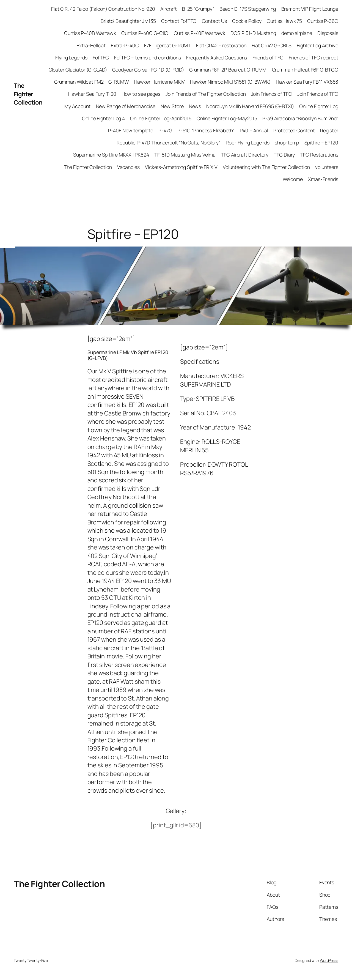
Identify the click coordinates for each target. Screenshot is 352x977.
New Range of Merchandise (126, 106)
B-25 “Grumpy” (198, 9)
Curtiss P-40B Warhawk (90, 33)
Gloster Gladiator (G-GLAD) (78, 69)
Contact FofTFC (179, 21)
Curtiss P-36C (322, 21)
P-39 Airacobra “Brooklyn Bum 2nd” (300, 118)
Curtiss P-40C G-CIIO (144, 33)
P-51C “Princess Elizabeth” (206, 130)
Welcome (293, 179)
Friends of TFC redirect (313, 57)
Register (329, 130)
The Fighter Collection (28, 93)
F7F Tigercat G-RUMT (167, 45)
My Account (77, 106)
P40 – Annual (254, 130)
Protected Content (294, 130)
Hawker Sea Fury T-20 (92, 94)
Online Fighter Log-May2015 (227, 118)
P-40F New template (130, 130)
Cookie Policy (247, 21)
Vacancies (128, 167)
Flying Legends (71, 57)
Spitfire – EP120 (321, 142)
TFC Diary (284, 154)
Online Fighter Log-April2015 (160, 118)
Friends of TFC (268, 57)
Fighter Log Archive (317, 45)
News (195, 106)
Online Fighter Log (318, 106)
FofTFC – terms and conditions (147, 57)
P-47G (165, 130)
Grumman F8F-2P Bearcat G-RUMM (227, 69)
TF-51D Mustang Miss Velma (185, 154)
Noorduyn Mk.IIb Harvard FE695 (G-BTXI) (250, 106)
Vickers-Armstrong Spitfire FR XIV (181, 167)
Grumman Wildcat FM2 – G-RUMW (91, 81)
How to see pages (141, 94)
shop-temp (287, 142)
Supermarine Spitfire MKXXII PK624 (111, 154)
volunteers (326, 167)
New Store (172, 106)
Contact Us (214, 21)
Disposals (327, 33)
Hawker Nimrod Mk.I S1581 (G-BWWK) (230, 81)
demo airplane (296, 33)
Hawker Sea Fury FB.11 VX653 (307, 81)
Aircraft (168, 9)
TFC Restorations (319, 154)
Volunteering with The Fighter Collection (266, 167)
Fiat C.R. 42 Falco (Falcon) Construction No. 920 (103, 9)
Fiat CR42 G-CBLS (271, 45)
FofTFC (101, 57)
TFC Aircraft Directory (244, 154)
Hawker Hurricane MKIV (159, 81)
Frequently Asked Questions (216, 57)
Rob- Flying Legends (248, 142)
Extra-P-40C (125, 45)
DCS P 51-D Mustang (253, 33)
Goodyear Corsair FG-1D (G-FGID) (148, 69)
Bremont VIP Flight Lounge (310, 9)
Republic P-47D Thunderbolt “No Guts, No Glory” (168, 142)
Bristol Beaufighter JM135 (128, 21)
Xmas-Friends (323, 179)
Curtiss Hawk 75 (284, 21)
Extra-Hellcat (91, 45)
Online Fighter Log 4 (103, 118)
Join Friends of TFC (271, 94)
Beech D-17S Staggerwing (247, 9)
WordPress (329, 960)
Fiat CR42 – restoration (221, 45)
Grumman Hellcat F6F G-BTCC (305, 69)
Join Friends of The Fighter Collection (206, 94)
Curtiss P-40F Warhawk (199, 33)
